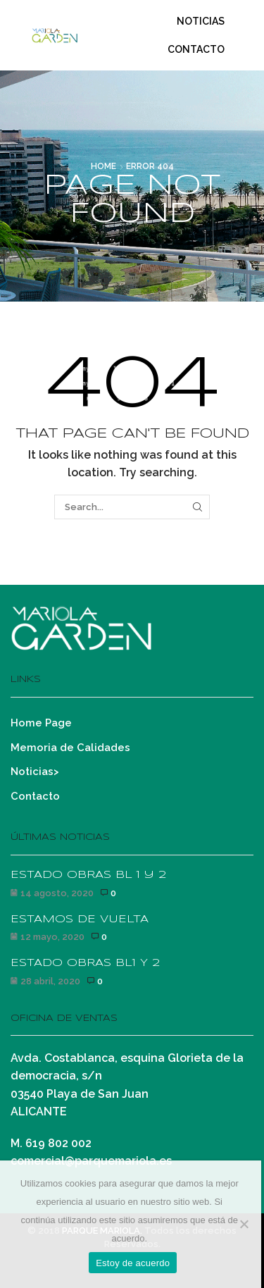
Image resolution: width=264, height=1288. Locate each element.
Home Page (41, 723)
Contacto (196, 49)
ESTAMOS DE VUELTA (80, 919)
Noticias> (35, 771)
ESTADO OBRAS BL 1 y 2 (88, 875)
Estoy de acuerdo (133, 1263)
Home (103, 166)
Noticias (201, 21)
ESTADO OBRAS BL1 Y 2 (85, 963)
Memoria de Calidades (70, 747)
